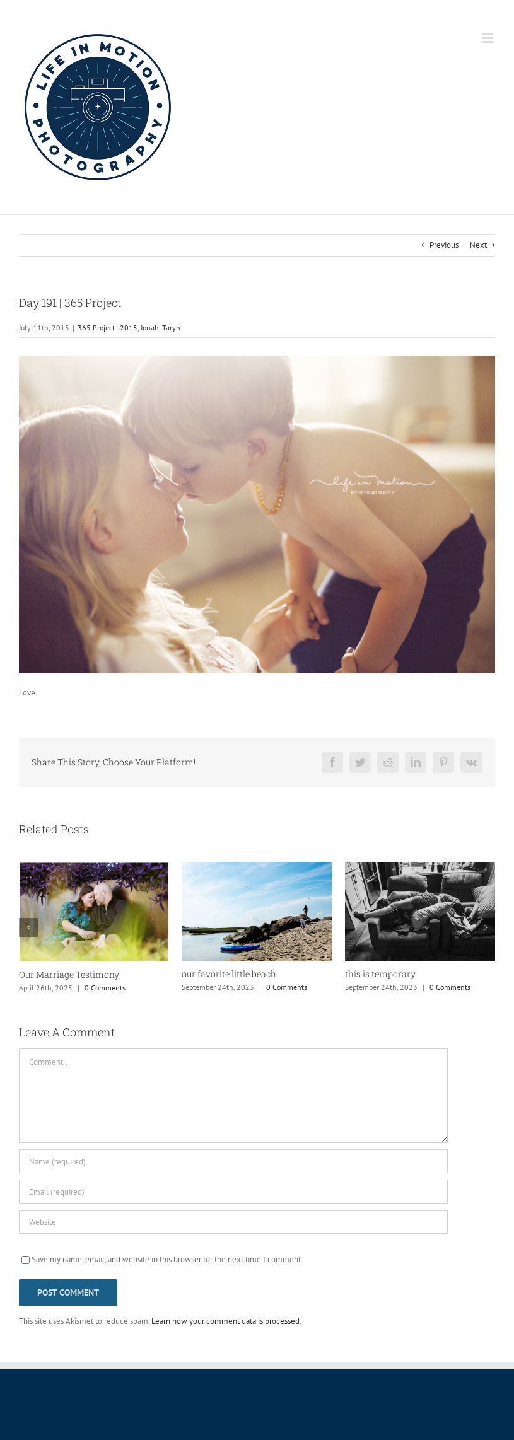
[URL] (233, 1222)
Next (478, 245)
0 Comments (105, 987)
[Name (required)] (233, 1161)
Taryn (171, 327)
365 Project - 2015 (107, 327)
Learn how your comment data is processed (225, 1321)
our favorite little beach (229, 974)
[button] (28, 927)
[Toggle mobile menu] (488, 38)
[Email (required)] (233, 1192)
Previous (444, 245)
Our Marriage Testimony (69, 974)
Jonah (150, 327)
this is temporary (380, 974)
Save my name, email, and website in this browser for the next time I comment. (167, 1259)
